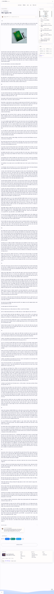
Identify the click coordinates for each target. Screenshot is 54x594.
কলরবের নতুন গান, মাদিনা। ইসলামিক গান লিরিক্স (46, 36)
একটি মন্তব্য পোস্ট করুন (21, 575)
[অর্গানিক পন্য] (49, 49)
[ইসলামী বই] (45, 19)
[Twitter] (13, 588)
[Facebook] (7, 588)
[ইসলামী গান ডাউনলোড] (49, 54)
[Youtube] (16, 588)
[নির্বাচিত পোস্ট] (36, 6)
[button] (52, 1)
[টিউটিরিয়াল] (26, 6)
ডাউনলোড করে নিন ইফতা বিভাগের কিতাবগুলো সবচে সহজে (45, 41)
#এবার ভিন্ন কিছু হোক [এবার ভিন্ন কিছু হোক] (7, 566)
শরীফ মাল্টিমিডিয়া (5, 1)
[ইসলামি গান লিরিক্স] (46, 29)
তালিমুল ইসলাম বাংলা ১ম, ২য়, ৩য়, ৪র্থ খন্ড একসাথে (46, 26)
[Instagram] (10, 588)
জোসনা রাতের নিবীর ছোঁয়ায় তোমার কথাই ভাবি (46, 31)
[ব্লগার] (32, 6)
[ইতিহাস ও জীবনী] (49, 52)
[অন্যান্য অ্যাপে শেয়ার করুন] (26, 569)
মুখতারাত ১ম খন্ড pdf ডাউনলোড (45, 20)
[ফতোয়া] (29, 6)
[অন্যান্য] (42, 49)
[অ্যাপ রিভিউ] (42, 52)
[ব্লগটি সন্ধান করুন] (19, 1)
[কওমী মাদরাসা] (21, 6)
